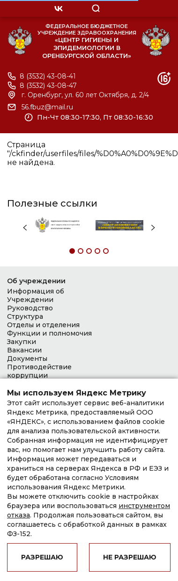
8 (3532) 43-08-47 (48, 86)
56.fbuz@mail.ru (47, 107)
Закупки (21, 341)
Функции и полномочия (49, 333)
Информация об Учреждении (35, 295)
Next (153, 227)
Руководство (30, 308)
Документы (27, 358)
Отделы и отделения (43, 325)
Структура (25, 316)
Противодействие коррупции (39, 371)
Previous (25, 227)
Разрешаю (42, 557)
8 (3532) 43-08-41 (48, 76)
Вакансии (24, 350)
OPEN (136, 8)
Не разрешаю (129, 557)
